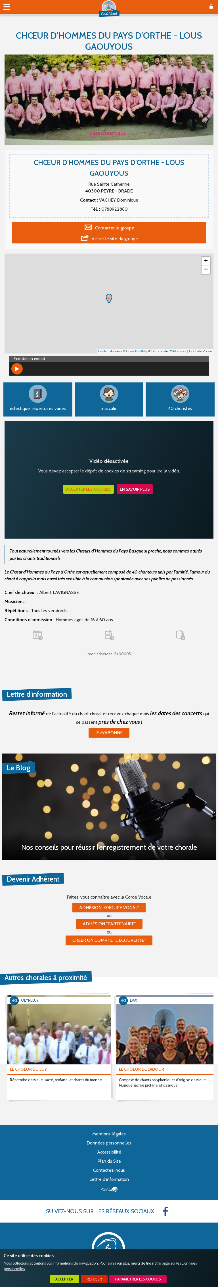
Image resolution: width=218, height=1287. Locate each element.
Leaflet (103, 351)
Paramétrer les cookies (138, 1279)
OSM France (177, 351)
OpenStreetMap (137, 351)
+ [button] (206, 261)
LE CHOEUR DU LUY (28, 1069)
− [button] (206, 269)
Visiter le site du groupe (115, 238)
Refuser (94, 1279)
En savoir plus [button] (135, 489)
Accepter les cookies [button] (88, 489)
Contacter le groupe (114, 228)
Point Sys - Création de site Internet (109, 1189)
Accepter (64, 1279)
